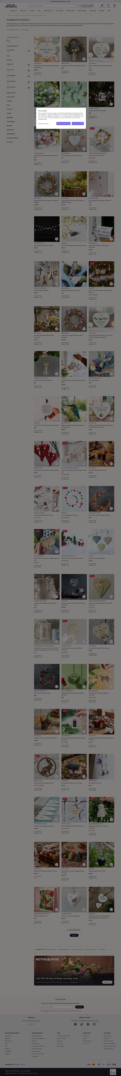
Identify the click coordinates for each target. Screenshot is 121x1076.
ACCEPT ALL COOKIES (78, 123)
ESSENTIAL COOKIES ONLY (63, 123)
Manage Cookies (43, 123)
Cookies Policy (44, 117)
